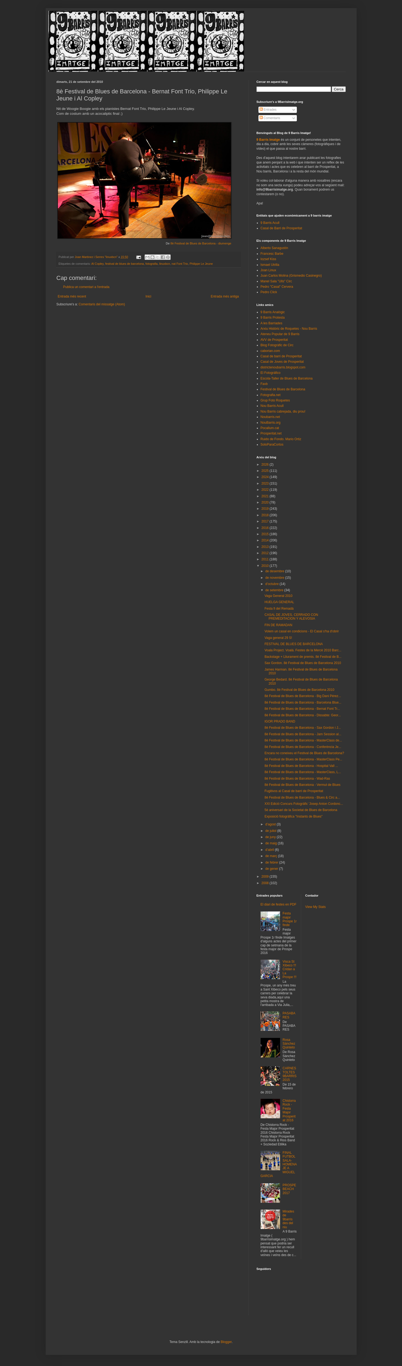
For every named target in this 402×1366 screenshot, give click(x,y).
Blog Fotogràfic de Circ (277, 345)
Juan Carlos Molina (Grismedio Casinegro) (291, 275)
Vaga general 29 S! (278, 638)
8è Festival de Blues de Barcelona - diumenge (200, 243)
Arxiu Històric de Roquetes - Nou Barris (289, 329)
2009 (265, 876)
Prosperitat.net (271, 433)
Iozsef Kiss (268, 259)
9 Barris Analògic (273, 312)
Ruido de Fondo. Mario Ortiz (281, 439)
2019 (265, 509)
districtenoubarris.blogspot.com (283, 367)
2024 (265, 477)
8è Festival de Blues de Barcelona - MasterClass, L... (302, 772)
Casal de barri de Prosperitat (281, 356)
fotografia (151, 263)
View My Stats (315, 907)
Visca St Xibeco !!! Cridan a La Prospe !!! (289, 969)
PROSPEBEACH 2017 (289, 1189)
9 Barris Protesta (273, 317)
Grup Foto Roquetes (275, 400)
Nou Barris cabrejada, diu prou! (283, 411)
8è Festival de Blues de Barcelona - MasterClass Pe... (303, 759)
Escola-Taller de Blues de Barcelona (287, 378)
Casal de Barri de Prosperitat (281, 228)
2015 (265, 534)
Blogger (226, 1342)
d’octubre (272, 584)
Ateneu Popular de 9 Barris (280, 334)
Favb (264, 384)
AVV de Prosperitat (274, 340)
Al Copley (97, 263)
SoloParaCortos (272, 444)
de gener (272, 869)
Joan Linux (268, 270)
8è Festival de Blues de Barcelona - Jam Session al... (302, 734)
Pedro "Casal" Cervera (277, 287)
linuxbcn (164, 263)
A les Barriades (272, 323)
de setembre (274, 590)
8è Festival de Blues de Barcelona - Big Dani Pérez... (302, 696)
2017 (265, 521)
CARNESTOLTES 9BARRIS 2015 (289, 1074)
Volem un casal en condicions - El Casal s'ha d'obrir (301, 631)
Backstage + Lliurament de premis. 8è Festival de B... (302, 657)
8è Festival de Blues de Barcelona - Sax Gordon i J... (302, 728)
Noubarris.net (270, 417)
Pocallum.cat (270, 428)
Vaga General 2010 (278, 596)
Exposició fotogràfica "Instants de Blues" (293, 816)
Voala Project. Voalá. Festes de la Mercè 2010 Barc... (302, 650)
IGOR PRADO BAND (279, 721)
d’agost (271, 824)
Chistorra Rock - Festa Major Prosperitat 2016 (289, 1110)
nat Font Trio (180, 263)
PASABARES (289, 1015)
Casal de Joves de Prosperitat (282, 362)
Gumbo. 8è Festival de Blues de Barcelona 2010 (299, 690)
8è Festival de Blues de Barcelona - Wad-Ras (297, 778)
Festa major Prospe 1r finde (290, 919)
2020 (265, 502)
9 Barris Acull (270, 223)
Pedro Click (269, 292)
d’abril (270, 850)
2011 (265, 559)
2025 (265, 471)
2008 (265, 883)
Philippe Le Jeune (201, 263)
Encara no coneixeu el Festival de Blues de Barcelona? (304, 753)
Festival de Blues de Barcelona (283, 389)
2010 (265, 566)
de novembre (275, 578)
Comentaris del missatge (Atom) (102, 304)
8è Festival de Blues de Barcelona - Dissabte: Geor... (302, 715)
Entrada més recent (72, 296)
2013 (265, 547)
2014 (265, 540)
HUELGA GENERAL (279, 602)
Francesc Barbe (272, 254)
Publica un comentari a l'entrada (86, 287)
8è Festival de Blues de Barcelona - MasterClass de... (303, 740)
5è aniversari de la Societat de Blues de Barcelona (300, 810)
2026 (265, 464)
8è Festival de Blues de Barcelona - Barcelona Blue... (302, 702)
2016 (265, 528)
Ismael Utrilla (270, 265)
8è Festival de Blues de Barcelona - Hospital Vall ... (301, 766)
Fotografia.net (271, 395)
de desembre (275, 571)
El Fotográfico (271, 373)
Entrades (268, 110)
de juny (271, 837)
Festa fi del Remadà (278, 608)
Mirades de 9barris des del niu (288, 1219)
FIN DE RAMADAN (278, 625)
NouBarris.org (271, 422)
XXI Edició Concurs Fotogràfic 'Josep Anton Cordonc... (303, 804)
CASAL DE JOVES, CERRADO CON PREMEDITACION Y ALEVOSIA (291, 616)
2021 (265, 496)
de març (271, 856)
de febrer (272, 862)
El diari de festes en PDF (279, 904)
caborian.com (270, 351)
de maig (271, 843)
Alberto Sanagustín (274, 248)
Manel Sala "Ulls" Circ (276, 281)
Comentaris (270, 118)
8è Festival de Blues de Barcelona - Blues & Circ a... (302, 797)
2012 (265, 553)
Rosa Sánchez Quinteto (289, 1044)
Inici (148, 296)
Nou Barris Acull (272, 406)
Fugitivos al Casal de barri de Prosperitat (293, 791)
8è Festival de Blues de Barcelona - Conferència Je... (302, 747)
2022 (265, 490)
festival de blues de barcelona (124, 263)
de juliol (271, 831)
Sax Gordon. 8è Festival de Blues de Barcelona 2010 (302, 663)
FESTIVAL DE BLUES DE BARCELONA (293, 644)
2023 (265, 483)
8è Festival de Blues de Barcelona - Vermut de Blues (302, 785)
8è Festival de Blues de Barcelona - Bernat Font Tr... (302, 709)
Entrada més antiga (225, 296)
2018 (265, 515)
